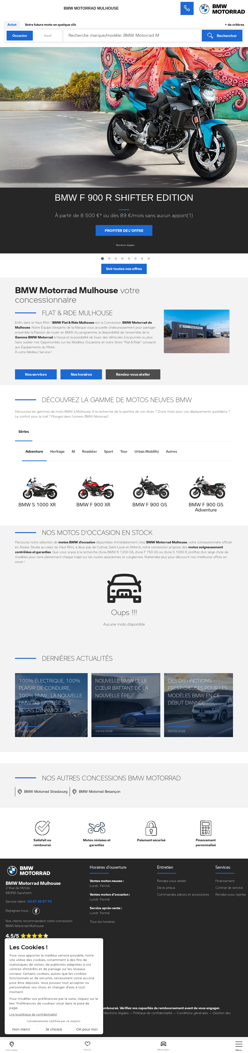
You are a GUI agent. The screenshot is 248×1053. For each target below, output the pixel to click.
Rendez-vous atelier (133, 374)
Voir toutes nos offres (124, 268)
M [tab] (73, 451)
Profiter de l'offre (124, 230)
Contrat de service (229, 887)
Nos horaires (81, 374)
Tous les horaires (102, 921)
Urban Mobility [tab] (147, 451)
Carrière (12, 997)
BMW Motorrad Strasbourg (42, 791)
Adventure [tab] (34, 451)
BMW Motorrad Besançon (96, 791)
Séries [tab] (24, 431)
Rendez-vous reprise (230, 894)
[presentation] (19, 495)
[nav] (238, 1046)
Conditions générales (192, 1012)
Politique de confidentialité (152, 1012)
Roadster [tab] (89, 451)
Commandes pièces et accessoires (183, 894)
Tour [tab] (124, 451)
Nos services (35, 374)
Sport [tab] (108, 451)
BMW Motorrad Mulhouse (91, 8)
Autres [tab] (171, 451)
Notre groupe (16, 983)
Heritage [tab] (57, 451)
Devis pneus (166, 887)
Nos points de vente (21, 990)
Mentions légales (124, 245)
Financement (225, 880)
